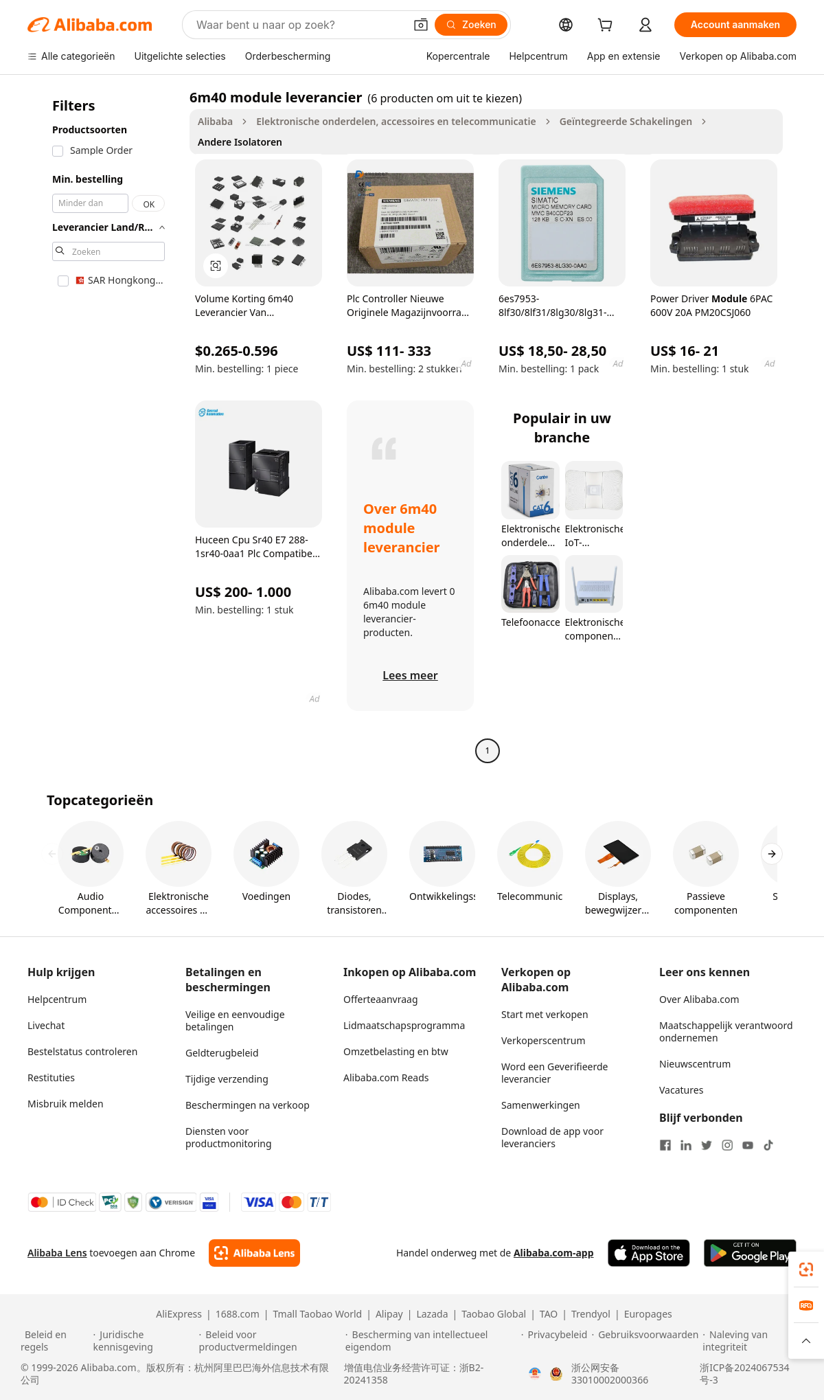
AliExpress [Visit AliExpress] (179, 1314)
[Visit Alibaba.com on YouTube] (748, 1145)
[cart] (607, 26)
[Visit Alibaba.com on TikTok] (768, 1145)
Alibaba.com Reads (386, 1077)
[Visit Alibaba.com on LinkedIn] (686, 1145)
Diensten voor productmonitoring (228, 1137)
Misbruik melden (65, 1103)
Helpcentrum (57, 999)
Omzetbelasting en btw (395, 1051)
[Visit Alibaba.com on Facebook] (665, 1145)
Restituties (51, 1077)
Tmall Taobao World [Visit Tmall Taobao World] (318, 1314)
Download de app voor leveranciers (552, 1137)
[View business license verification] (535, 1374)
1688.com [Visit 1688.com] (238, 1314)
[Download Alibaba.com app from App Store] (649, 1253)
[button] (421, 25)
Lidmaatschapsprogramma (404, 1025)
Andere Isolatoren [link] (240, 141)
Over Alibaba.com (699, 999)
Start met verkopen (544, 1014)
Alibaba (215, 121)
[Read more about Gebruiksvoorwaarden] (644, 1341)
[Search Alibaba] (299, 24)
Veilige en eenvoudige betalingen (235, 1020)
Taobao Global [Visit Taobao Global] (493, 1314)
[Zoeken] (471, 25)
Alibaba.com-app (554, 1252)
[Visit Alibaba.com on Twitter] (706, 1145)
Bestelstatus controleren (82, 1051)
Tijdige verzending (226, 1078)
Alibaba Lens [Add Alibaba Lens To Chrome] (57, 1252)
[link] (806, 1269)
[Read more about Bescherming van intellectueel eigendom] (431, 1341)
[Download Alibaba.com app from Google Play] (750, 1253)
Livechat (46, 1025)
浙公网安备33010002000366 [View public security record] (609, 1374)
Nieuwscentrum (695, 1063)
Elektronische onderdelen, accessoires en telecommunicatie (396, 121)
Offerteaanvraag (380, 999)
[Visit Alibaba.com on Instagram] (727, 1145)
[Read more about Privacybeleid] (554, 1341)
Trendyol (590, 1314)
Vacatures (681, 1089)
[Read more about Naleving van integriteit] (752, 1341)
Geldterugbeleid (222, 1052)
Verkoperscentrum (543, 1040)
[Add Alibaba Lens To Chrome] (254, 1253)
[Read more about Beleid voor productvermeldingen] (270, 1341)
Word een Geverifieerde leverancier (554, 1072)
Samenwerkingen (540, 1104)
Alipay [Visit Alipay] (389, 1314)
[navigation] (104, 425)
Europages (648, 1314)
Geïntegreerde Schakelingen (626, 121)
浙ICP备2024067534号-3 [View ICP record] (744, 1374)
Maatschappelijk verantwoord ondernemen (726, 1031)
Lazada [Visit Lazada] (432, 1314)
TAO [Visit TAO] (549, 1314)
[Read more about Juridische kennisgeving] (144, 1341)
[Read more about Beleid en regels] (55, 1341)
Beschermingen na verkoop (247, 1104)
